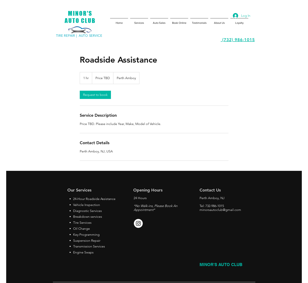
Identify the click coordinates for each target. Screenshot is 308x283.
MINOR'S (80, 13)
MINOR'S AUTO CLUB (221, 264)
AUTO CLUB (80, 20)
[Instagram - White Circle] (138, 223)
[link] (95, 95)
